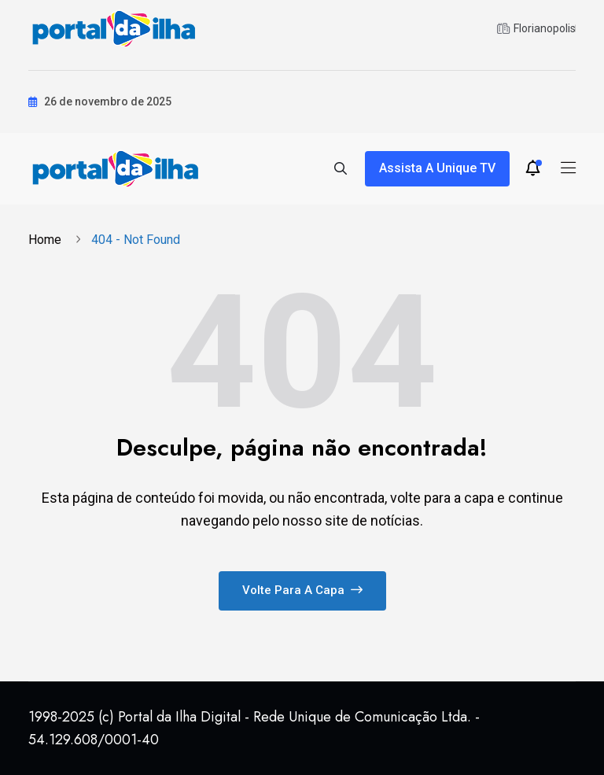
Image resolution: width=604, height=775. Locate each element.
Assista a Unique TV (437, 168)
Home (48, 239)
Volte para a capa (302, 590)
